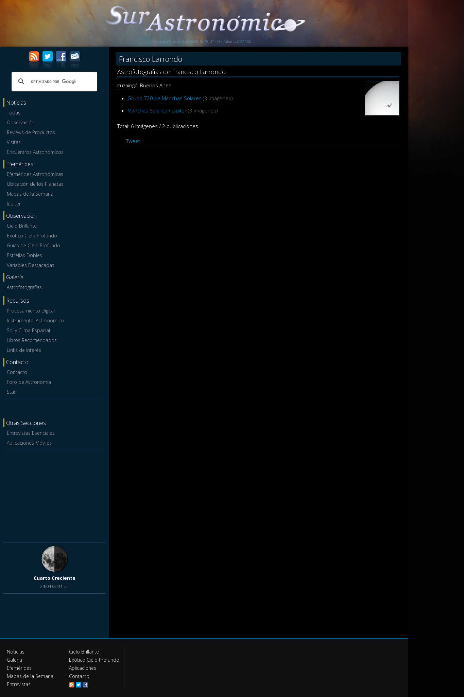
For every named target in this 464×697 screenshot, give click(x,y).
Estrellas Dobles (24, 255)
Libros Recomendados (32, 340)
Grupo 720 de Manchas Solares (164, 98)
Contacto (17, 372)
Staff (12, 392)
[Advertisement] (54, 494)
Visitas (14, 142)
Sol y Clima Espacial (28, 330)
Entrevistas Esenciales (31, 433)
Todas (13, 112)
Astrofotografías (24, 287)
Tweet (133, 141)
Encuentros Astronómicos (35, 152)
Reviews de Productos (31, 132)
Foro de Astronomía (29, 382)
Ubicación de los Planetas (35, 184)
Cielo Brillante (22, 225)
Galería (14, 660)
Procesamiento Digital (31, 310)
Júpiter (14, 203)
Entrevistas (19, 684)
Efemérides (19, 668)
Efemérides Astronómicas (35, 174)
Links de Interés (24, 350)
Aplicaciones (82, 668)
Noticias (15, 651)
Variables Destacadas (30, 265)
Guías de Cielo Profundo (33, 245)
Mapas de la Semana (30, 194)
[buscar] (53, 81)
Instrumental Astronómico (35, 320)
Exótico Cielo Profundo (32, 235)
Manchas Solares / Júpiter (157, 110)
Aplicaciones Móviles (29, 443)
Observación (20, 122)
